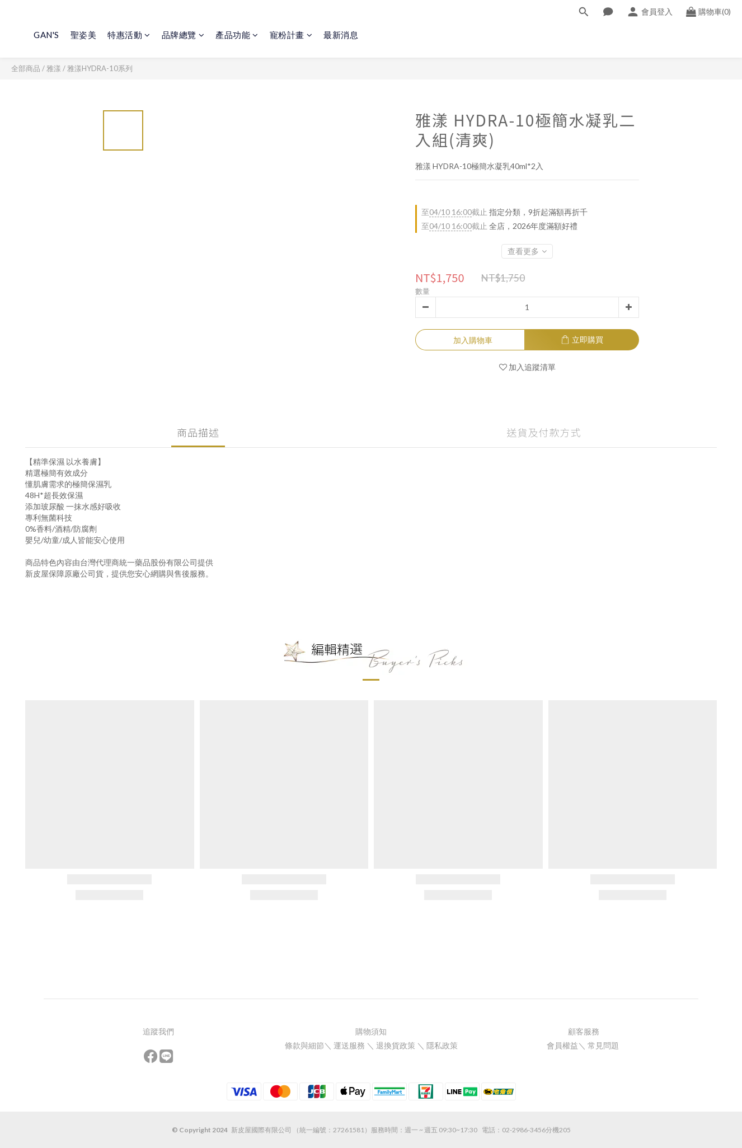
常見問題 (604, 1045)
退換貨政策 (395, 1045)
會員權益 (562, 1045)
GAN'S (46, 35)
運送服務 (349, 1045)
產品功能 (237, 35)
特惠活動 (129, 35)
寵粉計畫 (291, 35)
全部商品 (25, 68)
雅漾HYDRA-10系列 (100, 68)
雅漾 (53, 68)
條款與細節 (304, 1045)
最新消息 (340, 35)
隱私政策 (442, 1045)
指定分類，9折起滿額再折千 (504, 212)
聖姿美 (84, 35)
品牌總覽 (183, 35)
